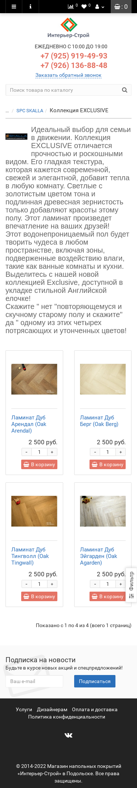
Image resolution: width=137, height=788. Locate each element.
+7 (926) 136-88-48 (74, 65)
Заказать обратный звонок (68, 75)
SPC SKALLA (29, 110)
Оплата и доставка (95, 709)
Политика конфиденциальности (66, 717)
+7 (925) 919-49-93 (74, 56)
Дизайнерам (52, 709)
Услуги (24, 709)
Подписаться (95, 681)
